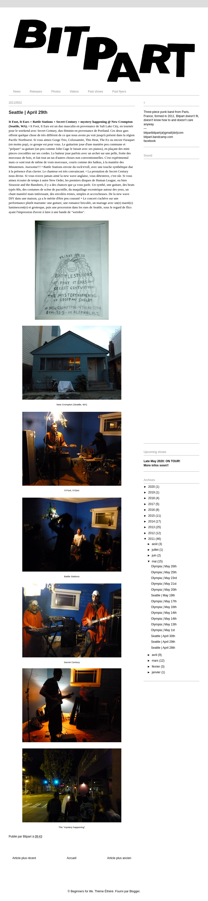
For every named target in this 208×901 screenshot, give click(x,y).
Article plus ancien (119, 858)
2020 (152, 486)
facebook (150, 141)
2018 (152, 498)
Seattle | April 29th (163, 642)
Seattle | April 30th (163, 636)
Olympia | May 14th (164, 612)
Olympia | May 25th (164, 572)
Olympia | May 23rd (164, 578)
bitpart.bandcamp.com (158, 137)
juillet (155, 549)
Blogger (135, 891)
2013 (152, 527)
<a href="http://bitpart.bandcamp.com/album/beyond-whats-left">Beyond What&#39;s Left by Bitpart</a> (171, 300)
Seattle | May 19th (163, 595)
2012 (152, 533)
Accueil (72, 858)
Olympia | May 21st (163, 583)
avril (155, 655)
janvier (156, 672)
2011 (152, 539)
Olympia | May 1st (163, 630)
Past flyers (119, 91)
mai (154, 561)
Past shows (95, 91)
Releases (36, 91)
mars (155, 660)
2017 (152, 504)
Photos (55, 91)
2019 (152, 492)
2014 (152, 521)
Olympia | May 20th (164, 589)
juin (154, 555)
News (17, 91)
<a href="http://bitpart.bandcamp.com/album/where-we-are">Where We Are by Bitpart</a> (171, 392)
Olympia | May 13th (164, 624)
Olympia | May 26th (164, 566)
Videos (74, 91)
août (155, 544)
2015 (152, 515)
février (156, 666)
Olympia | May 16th (164, 607)
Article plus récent (24, 858)
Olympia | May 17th (164, 601)
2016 (152, 510)
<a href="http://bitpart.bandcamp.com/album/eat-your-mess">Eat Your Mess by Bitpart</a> (171, 208)
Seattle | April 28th (163, 647)
